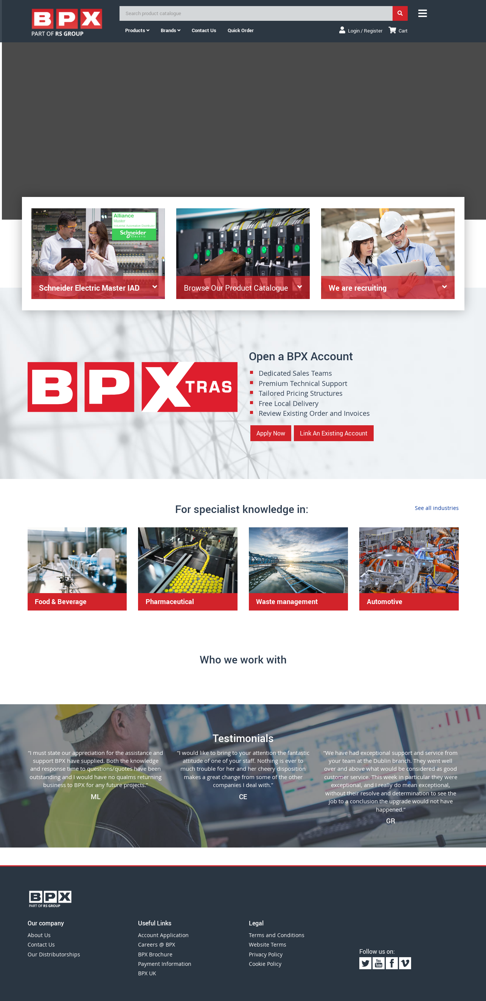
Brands (170, 30)
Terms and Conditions (276, 935)
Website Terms (267, 944)
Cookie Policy (265, 963)
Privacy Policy (266, 954)
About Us (39, 935)
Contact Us (41, 944)
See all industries (437, 507)
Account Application (163, 935)
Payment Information (164, 963)
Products (137, 30)
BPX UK (147, 973)
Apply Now (270, 433)
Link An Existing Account (334, 433)
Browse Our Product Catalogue (236, 289)
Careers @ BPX (156, 944)
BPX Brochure (155, 954)
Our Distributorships (54, 954)
